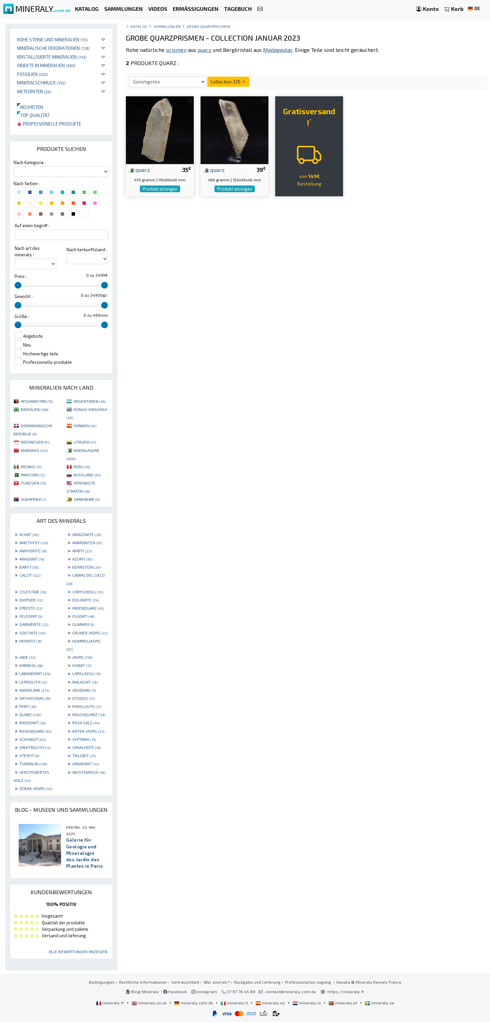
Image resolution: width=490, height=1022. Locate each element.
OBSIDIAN (84, 690)
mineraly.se (379, 1002)
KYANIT (81, 665)
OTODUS (83, 698)
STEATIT (29, 755)
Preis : (21, 276)
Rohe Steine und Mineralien (52, 39)
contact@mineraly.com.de (290, 991)
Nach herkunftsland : (87, 249)
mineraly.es (271, 1002)
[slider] (18, 285)
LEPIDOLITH (33, 682)
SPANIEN (85, 425)
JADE (27, 657)
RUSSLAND (87, 474)
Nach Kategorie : (30, 162)
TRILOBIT (84, 755)
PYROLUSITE (86, 706)
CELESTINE (32, 591)
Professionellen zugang (308, 982)
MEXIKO (31, 466)
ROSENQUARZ (35, 731)
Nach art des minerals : (27, 251)
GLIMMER (83, 624)
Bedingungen (102, 982)
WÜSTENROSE (88, 772)
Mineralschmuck (41, 82)
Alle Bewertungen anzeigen (78, 951)
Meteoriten (34, 91)
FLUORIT (83, 616)
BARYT (29, 567)
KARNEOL (31, 665)
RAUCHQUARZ (89, 714)
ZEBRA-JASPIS (35, 788)
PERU (82, 466)
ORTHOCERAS (35, 698)
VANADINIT (85, 763)
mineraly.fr (110, 1002)
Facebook (175, 991)
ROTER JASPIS (88, 731)
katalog (139, 26)
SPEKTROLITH (35, 747)
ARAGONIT (31, 558)
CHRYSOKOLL (87, 591)
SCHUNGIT (32, 739)
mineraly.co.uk (150, 1002)
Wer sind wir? (217, 982)
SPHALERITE (86, 747)
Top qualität (33, 115)
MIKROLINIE (34, 690)
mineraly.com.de (194, 1002)
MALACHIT (85, 682)
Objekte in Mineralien (46, 65)
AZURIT (82, 558)
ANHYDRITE (32, 550)
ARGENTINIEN (89, 401)
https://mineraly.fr (345, 991)
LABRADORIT (35, 673)
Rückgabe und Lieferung (257, 982)
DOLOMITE (85, 599)
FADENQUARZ (88, 608)
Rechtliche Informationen (143, 982)
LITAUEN (85, 441)
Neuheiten (30, 107)
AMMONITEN (87, 542)
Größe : (22, 316)
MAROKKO (34, 450)
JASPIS (82, 657)
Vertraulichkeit (185, 982)
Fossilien (32, 74)
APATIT (82, 550)
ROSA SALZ (85, 722)
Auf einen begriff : (32, 225)
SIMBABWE (87, 499)
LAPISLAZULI (86, 673)
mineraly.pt (343, 1002)
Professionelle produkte (49, 123)
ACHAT (29, 534)
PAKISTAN (33, 474)
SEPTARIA (84, 739)
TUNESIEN (33, 482)
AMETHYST (33, 542)
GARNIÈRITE (33, 624)
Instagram (204, 991)
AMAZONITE (86, 534)
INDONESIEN (35, 441)
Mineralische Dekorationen (53, 48)
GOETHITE (32, 632)
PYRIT (27, 706)
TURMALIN (33, 763)
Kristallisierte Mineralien (52, 57)
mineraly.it (235, 1002)
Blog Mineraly (142, 991)
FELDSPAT (30, 616)
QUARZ (30, 714)
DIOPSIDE (31, 599)
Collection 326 (228, 81)
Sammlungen (167, 26)
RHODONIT (32, 722)
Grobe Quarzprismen (208, 26)
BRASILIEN (34, 409)
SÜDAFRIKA (33, 499)
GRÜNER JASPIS (89, 632)
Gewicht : (24, 296)
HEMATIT (30, 640)
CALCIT (29, 575)
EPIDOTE (30, 608)
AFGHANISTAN (37, 401)
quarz (139, 169)
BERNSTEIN (86, 567)
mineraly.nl (307, 1002)
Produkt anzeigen (160, 189)
